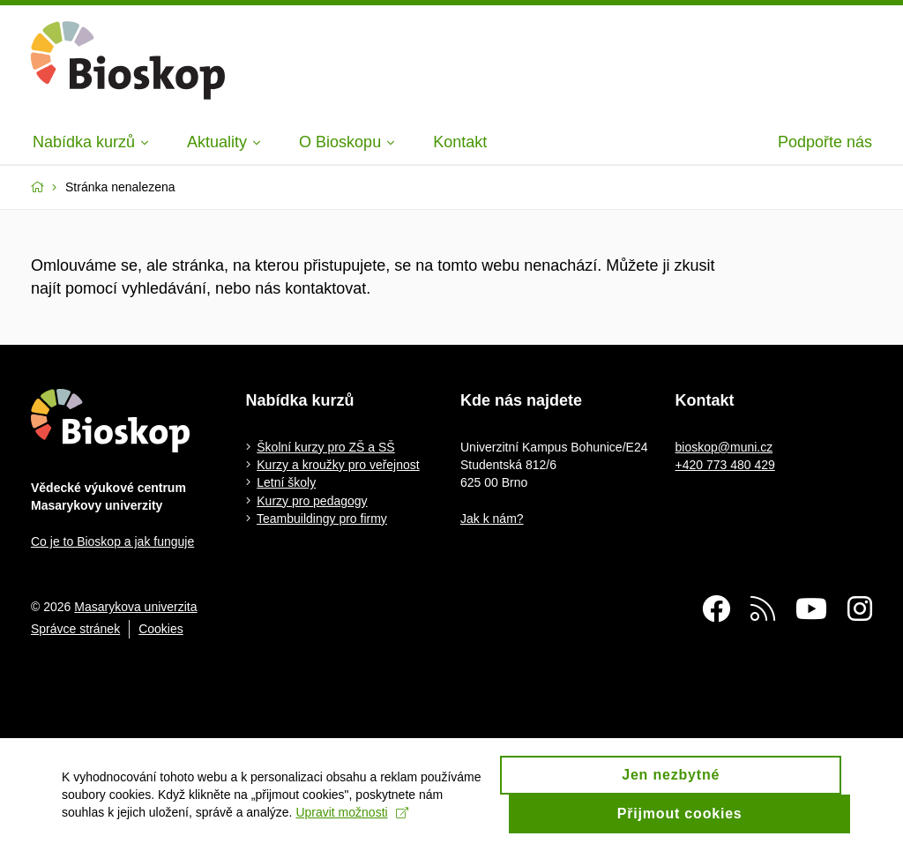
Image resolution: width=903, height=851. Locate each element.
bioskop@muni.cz (724, 447)
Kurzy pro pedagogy (312, 501)
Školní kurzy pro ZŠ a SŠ (325, 447)
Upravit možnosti (351, 819)
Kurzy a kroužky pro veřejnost (338, 465)
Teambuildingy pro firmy (322, 518)
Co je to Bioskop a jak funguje (112, 541)
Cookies (160, 629)
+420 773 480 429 (725, 465)
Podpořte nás (825, 142)
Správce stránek (75, 629)
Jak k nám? (492, 518)
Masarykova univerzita (135, 607)
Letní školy (286, 482)
